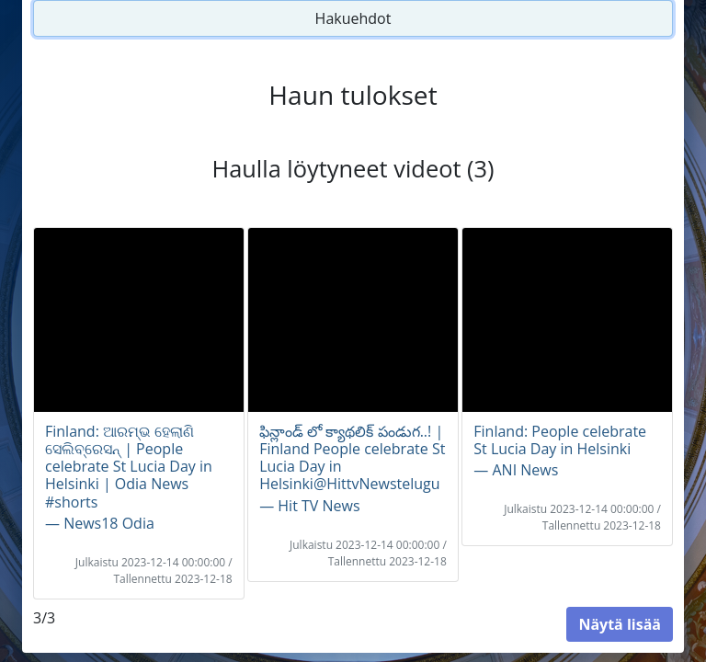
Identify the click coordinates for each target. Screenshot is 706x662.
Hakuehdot (353, 18)
